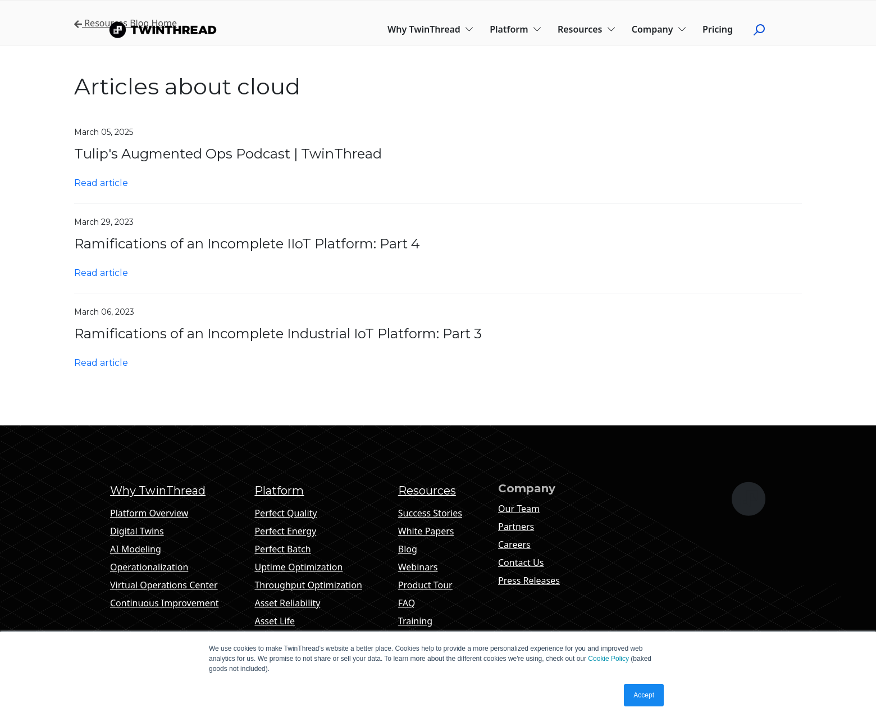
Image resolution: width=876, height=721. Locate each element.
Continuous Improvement (164, 603)
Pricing (717, 29)
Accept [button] (643, 695)
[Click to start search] (763, 29)
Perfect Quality (285, 513)
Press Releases (529, 580)
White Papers (426, 531)
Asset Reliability (287, 603)
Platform (516, 29)
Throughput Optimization (308, 585)
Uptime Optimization (298, 567)
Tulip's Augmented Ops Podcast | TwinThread (228, 154)
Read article (101, 183)
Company (659, 29)
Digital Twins (137, 531)
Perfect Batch (282, 549)
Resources (587, 29)
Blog (407, 549)
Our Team (519, 508)
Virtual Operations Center (164, 585)
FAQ (406, 603)
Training (415, 621)
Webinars (418, 567)
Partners (516, 526)
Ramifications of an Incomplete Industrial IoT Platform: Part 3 (278, 333)
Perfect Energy (285, 531)
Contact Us (521, 562)
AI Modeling (135, 549)
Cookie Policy (608, 659)
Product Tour (425, 585)
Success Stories (430, 513)
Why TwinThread (430, 29)
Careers (514, 544)
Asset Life (274, 621)
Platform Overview (149, 513)
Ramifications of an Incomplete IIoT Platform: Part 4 (247, 243)
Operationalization (149, 567)
